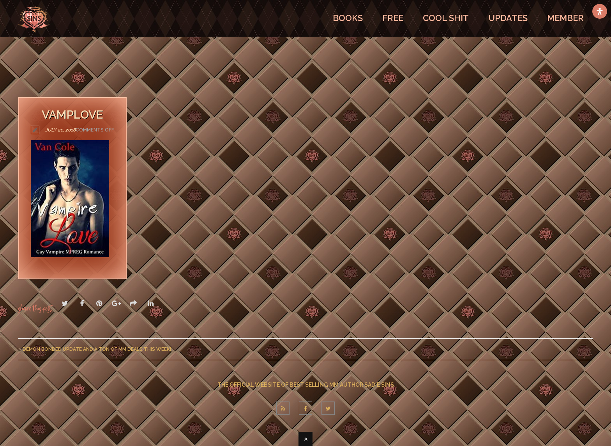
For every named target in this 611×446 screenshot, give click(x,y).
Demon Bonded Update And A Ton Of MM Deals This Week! (97, 349)
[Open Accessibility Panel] (599, 11)
